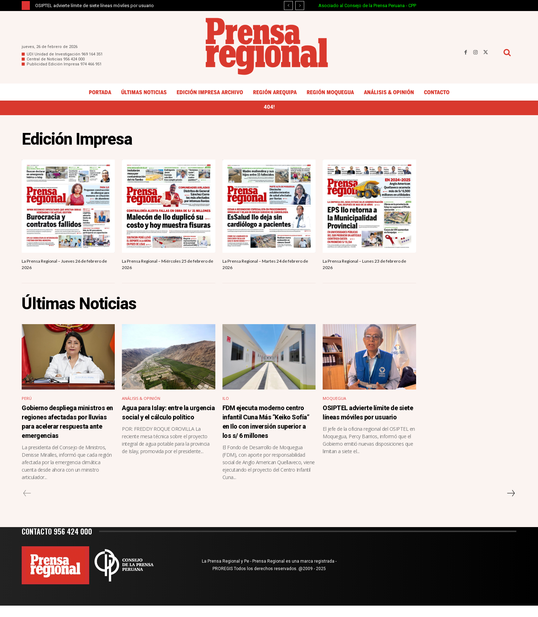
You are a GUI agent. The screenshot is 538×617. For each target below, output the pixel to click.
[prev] (288, 5)
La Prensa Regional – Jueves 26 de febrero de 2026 (62, 267)
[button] (506, 52)
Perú (27, 402)
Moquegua (335, 402)
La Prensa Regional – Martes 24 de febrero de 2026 (264, 267)
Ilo (225, 402)
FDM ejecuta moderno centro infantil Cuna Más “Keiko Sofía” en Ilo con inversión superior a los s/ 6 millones (267, 429)
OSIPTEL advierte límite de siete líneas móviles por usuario (94, 5)
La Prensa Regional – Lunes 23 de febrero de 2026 (362, 267)
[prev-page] (27, 504)
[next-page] (510, 504)
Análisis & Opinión (142, 402)
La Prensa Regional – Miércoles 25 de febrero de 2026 (167, 267)
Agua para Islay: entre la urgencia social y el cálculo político (166, 420)
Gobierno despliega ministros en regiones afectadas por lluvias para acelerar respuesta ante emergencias (65, 429)
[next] (299, 5)
